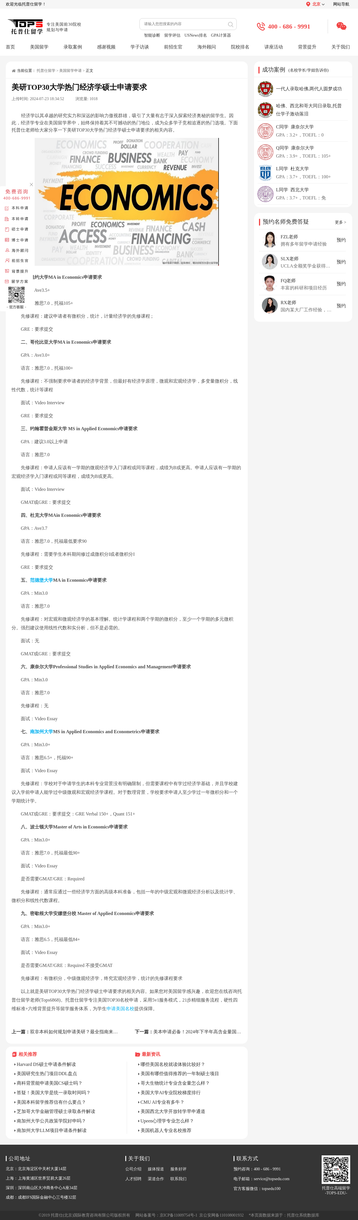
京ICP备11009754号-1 (178, 1215)
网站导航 (341, 4)
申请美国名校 (120, 1008)
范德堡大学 (41, 580)
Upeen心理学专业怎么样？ (167, 1120)
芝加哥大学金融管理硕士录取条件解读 (56, 1111)
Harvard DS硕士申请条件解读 (46, 1064)
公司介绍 (133, 1169)
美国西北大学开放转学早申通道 (173, 1111)
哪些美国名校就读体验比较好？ (173, 1064)
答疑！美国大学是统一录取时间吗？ (54, 1092)
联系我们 (178, 1179)
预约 (341, 239)
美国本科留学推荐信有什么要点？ (51, 1102)
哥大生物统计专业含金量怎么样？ (175, 1083)
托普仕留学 (46, 70)
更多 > (340, 222)
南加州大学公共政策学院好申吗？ (51, 1120)
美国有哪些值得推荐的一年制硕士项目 (180, 1073)
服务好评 (178, 1169)
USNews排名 (195, 35)
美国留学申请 (70, 70)
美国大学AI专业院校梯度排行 (171, 1092)
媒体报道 (156, 1169)
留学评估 (172, 35)
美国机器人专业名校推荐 (166, 1130)
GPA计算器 (221, 35)
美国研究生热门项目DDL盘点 (47, 1073)
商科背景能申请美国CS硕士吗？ (50, 1083)
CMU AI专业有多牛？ (162, 1102)
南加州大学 (41, 731)
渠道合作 (156, 1179)
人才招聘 (133, 1179)
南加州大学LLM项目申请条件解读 (52, 1130)
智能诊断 (152, 35)
